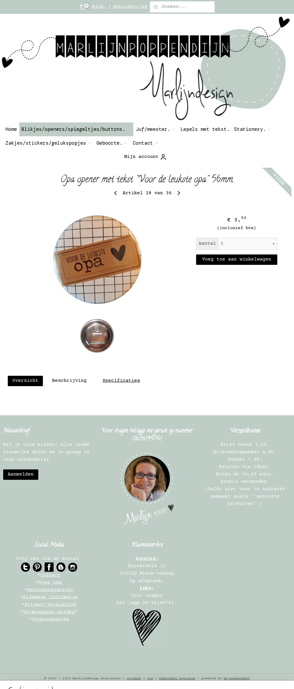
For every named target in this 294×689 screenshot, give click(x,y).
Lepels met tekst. (205, 129)
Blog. (99, 7)
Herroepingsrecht (50, 589)
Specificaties (121, 381)
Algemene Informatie (50, 597)
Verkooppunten (50, 619)
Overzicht (25, 381)
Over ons (50, 582)
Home (11, 129)
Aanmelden (21, 474)
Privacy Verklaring (50, 604)
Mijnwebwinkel (237, 678)
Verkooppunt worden (49, 612)
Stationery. (253, 129)
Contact (146, 143)
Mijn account (145, 157)
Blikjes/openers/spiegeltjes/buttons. (76, 129)
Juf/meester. (156, 129)
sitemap (134, 678)
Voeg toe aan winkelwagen (236, 259)
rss (150, 678)
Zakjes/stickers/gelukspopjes (48, 143)
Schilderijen (130, 7)
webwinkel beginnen (177, 678)
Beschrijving (69, 381)
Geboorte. (112, 143)
